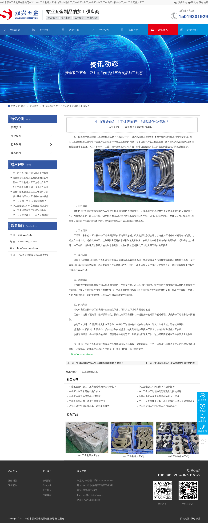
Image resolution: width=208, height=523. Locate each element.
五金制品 (12, 480)
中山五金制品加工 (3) (133, 456)
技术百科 (16, 152)
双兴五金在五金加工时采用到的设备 (30, 178)
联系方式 (81, 471)
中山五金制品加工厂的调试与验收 (29, 210)
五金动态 (16, 135)
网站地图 (203, 2)
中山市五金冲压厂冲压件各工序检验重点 (29, 174)
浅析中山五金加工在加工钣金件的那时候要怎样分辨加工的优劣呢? (29, 193)
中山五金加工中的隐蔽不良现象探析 (157, 386)
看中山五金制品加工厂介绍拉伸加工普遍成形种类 (29, 184)
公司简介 (47, 480)
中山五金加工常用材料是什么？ (84, 391)
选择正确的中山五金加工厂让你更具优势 (89, 406)
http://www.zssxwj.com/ (82, 354)
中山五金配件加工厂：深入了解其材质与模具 (29, 216)
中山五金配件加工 (88, 372)
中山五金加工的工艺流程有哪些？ (29, 201)
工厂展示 (47, 490)
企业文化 (47, 485)
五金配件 (12, 485)
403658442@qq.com (93, 495)
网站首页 (15, 30)
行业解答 (16, 144)
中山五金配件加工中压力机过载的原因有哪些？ (99, 363)
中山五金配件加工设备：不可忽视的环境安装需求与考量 (167, 401)
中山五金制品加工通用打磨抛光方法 (87, 401)
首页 (23, 106)
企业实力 (104, 30)
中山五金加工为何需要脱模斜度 (84, 396)
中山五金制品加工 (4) (88, 455)
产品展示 (12, 471)
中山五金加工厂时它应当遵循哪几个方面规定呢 (29, 207)
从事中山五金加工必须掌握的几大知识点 (159, 396)
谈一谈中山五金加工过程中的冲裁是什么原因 (29, 198)
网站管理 (195, 518)
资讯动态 (163, 30)
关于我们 (44, 30)
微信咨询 (202, 397)
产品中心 (74, 30)
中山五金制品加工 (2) (178, 456)
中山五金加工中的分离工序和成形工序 (158, 406)
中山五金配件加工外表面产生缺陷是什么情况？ (65, 106)
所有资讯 (16, 127)
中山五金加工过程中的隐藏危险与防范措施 (160, 391)
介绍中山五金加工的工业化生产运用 (30, 187)
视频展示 (133, 30)
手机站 (202, 408)
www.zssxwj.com (92, 500)
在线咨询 (202, 418)
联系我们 (192, 30)
